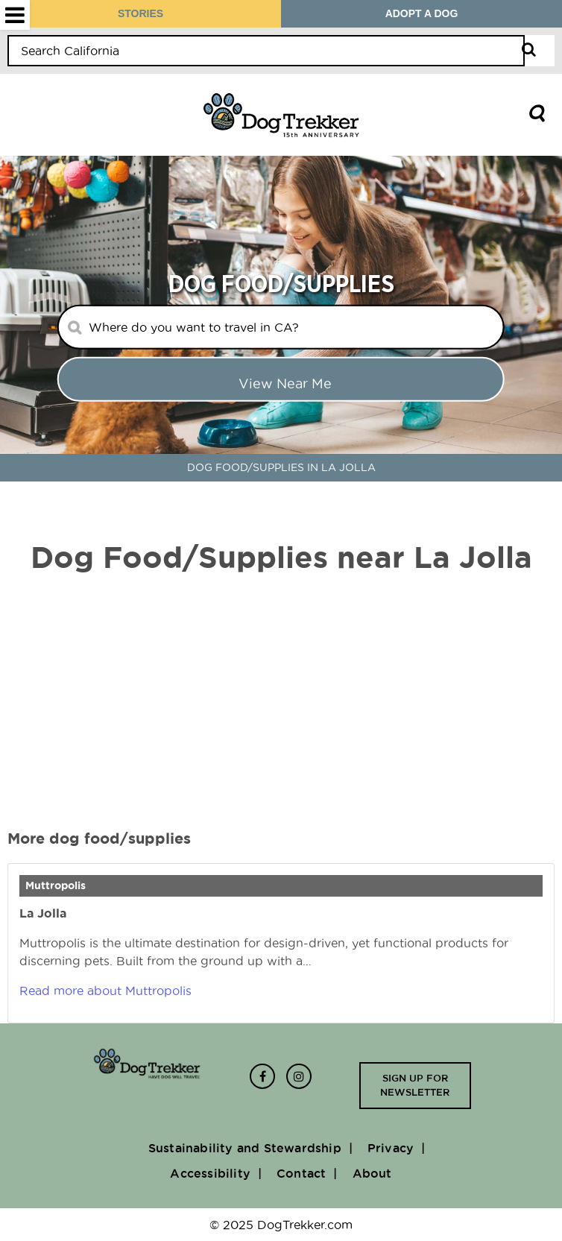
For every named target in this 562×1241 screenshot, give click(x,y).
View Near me (285, 383)
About (372, 1173)
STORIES (140, 13)
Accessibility (210, 1173)
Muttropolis (55, 885)
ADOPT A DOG (421, 13)
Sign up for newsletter (414, 1085)
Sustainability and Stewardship (244, 1148)
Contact (301, 1173)
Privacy (390, 1148)
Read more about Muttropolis (105, 990)
